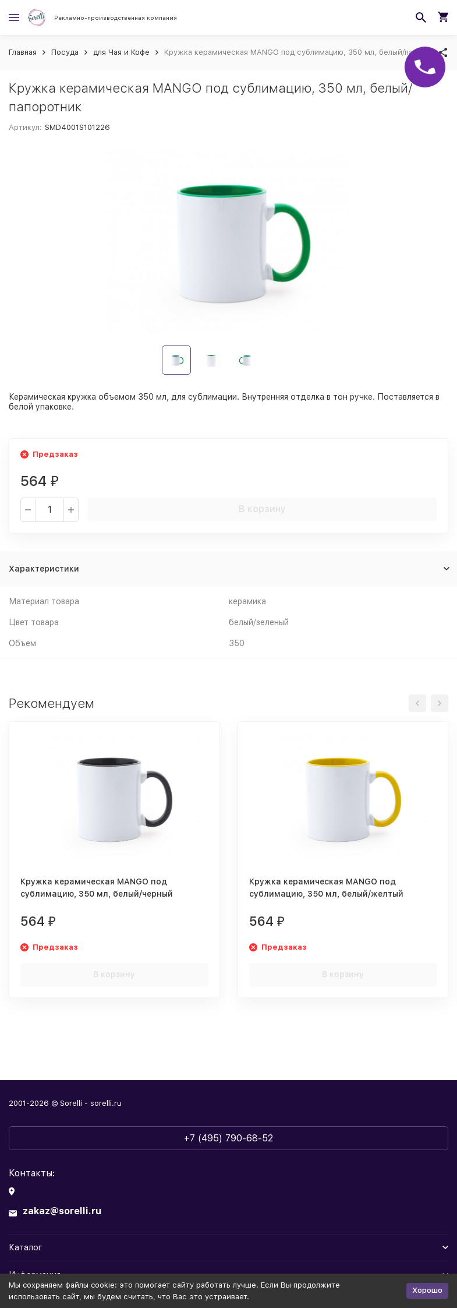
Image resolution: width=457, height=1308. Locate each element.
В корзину (262, 508)
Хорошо (427, 1290)
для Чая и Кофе (121, 52)
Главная (23, 52)
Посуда (65, 52)
